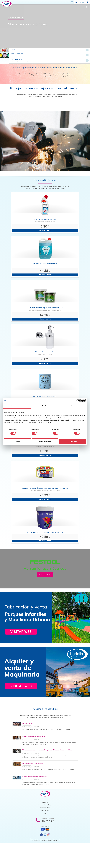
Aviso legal (45, 802)
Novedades (26, 726)
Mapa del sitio (45, 810)
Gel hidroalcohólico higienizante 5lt (45, 263)
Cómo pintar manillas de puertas (32, 763)
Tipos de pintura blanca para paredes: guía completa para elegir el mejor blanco (47, 750)
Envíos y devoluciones (45, 805)
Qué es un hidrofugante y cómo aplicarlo (34, 776)
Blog (45, 813)
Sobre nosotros (45, 808)
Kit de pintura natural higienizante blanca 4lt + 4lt (45, 308)
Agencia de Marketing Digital (49, 840)
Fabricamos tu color (18, 54)
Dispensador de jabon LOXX (45, 352)
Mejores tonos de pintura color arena (33, 737)
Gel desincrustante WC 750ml (45, 219)
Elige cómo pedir (16, 59)
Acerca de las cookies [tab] (73, 406)
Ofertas (13, 49)
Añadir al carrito (45, 230)
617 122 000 (47, 821)
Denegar (17, 441)
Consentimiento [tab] (16, 406)
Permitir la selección (45, 441)
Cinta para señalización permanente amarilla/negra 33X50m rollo (45, 488)
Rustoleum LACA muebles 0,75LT (45, 396)
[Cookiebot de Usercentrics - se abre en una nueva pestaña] (78, 400)
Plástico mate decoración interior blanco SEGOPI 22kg (45, 532)
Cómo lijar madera (28, 723)
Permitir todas (72, 441)
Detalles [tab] (45, 406)
